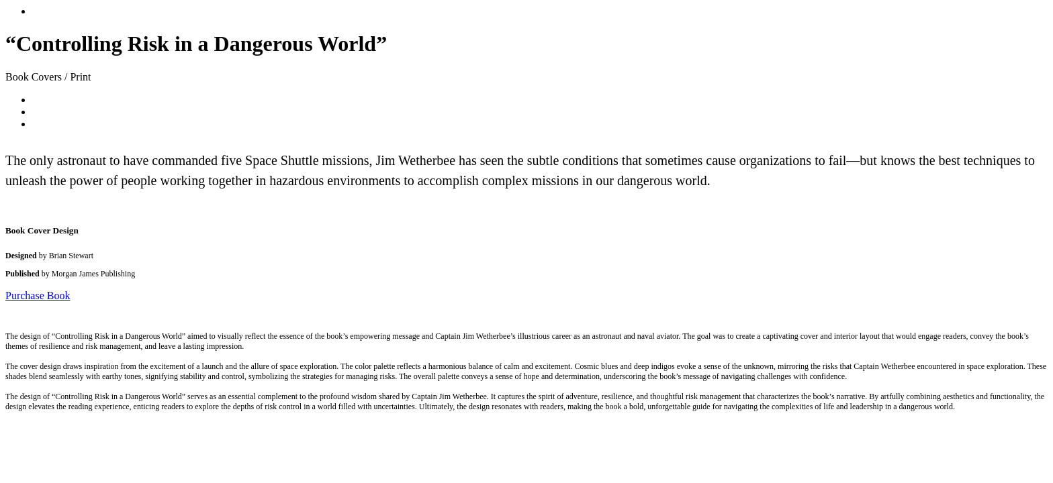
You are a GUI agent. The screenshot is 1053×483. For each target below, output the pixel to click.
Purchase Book (37, 295)
